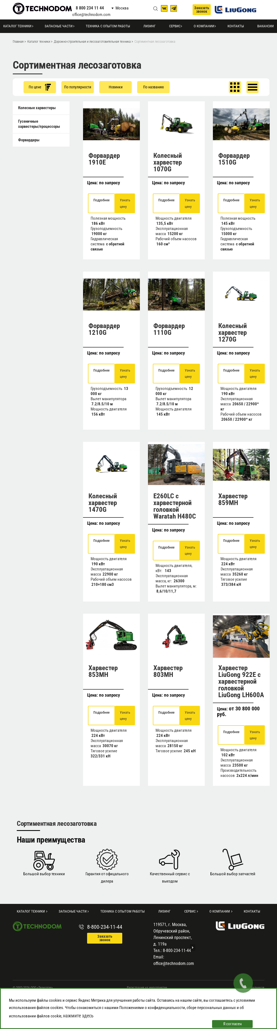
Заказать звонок (201, 10)
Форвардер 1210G (104, 329)
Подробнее (101, 200)
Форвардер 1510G (234, 159)
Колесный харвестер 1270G (232, 332)
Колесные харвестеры (37, 107)
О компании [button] (204, 26)
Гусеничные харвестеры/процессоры (39, 124)
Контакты (235, 26)
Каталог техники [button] (17, 26)
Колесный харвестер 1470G (102, 502)
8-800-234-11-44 (104, 927)
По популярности (77, 87)
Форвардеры (28, 140)
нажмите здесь (78, 1015)
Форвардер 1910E (104, 159)
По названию (153, 87)
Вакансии (265, 26)
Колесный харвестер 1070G (167, 162)
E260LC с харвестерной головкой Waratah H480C (174, 506)
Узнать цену (125, 203)
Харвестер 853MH (103, 671)
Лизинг (149, 26)
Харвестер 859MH (233, 499)
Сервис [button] (174, 26)
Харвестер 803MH (168, 671)
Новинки (116, 87)
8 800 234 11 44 (90, 8)
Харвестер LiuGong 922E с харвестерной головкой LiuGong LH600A (241, 681)
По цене (40, 87)
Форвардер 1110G (169, 329)
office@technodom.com (91, 14)
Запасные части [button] (58, 26)
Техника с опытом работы (108, 26)
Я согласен (232, 1023)
